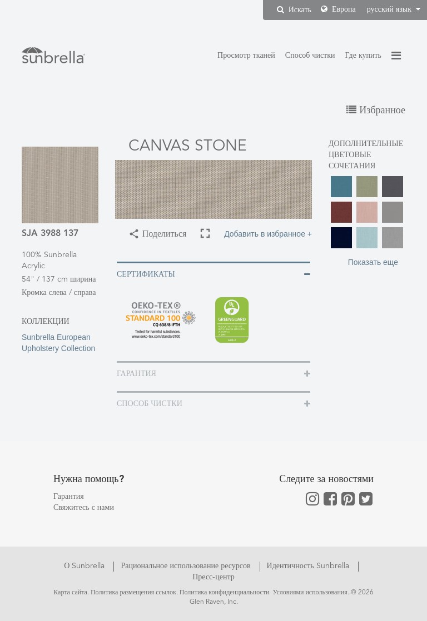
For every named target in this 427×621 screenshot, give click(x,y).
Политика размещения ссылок (133, 592)
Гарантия (68, 496)
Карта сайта (70, 592)
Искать (294, 10)
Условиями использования (309, 592)
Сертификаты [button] (146, 274)
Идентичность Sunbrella (309, 566)
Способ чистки (310, 55)
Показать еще (373, 262)
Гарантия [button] (136, 374)
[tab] (213, 274)
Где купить (363, 55)
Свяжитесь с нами (83, 508)
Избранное (375, 111)
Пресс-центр (213, 577)
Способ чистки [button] (149, 404)
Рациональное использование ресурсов (186, 566)
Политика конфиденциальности (225, 592)
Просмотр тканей (246, 55)
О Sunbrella (85, 566)
